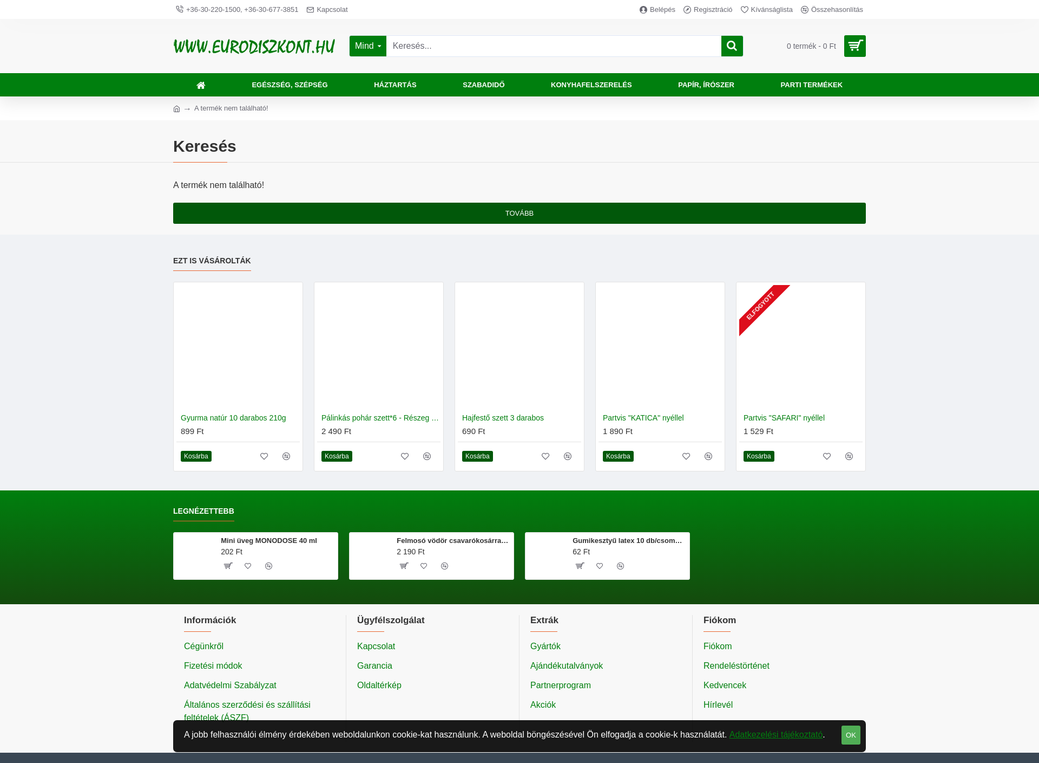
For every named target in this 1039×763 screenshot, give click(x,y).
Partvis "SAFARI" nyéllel (784, 417)
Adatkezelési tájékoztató (776, 734)
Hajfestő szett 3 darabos (503, 417)
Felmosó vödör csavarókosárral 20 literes (453, 540)
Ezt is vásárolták (212, 260)
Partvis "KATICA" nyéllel (643, 417)
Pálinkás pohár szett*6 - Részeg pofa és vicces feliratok (380, 417)
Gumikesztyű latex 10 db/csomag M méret (629, 540)
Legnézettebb (203, 511)
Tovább (519, 213)
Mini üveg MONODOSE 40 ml (269, 540)
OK (851, 735)
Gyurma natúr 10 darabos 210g (233, 417)
